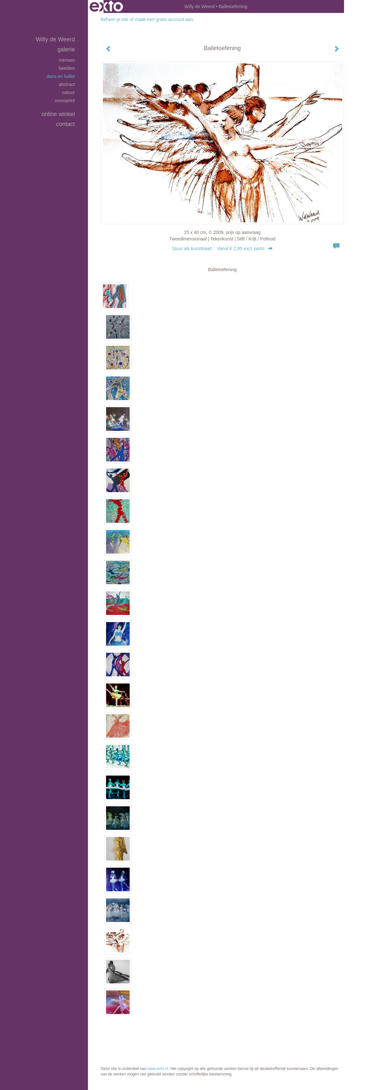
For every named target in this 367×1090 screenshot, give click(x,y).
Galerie (66, 49)
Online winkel (58, 114)
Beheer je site (115, 19)
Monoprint (65, 100)
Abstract (67, 84)
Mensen (67, 60)
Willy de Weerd (199, 6)
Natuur (68, 92)
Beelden (67, 68)
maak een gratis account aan (164, 19)
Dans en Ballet (61, 76)
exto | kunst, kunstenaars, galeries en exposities (106, 6)
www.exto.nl (157, 1068)
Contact (65, 124)
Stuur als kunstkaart (222, 248)
